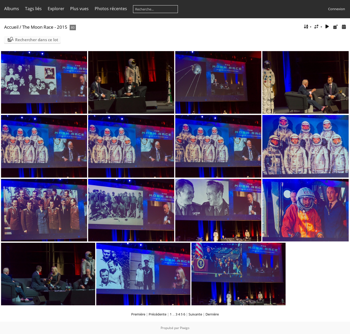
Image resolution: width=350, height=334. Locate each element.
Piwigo (184, 328)
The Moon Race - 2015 (44, 27)
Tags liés (33, 8)
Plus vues (79, 8)
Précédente (157, 314)
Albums (11, 8)
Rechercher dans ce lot (36, 39)
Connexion (336, 9)
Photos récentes (111, 8)
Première (138, 314)
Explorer (56, 8)
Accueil (11, 27)
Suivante (195, 314)
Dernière (212, 314)
